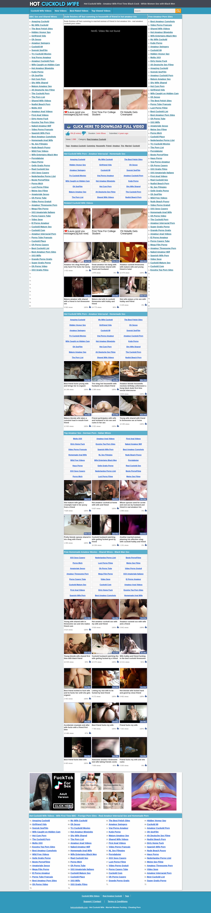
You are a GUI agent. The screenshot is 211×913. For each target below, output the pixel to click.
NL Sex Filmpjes (40, 144)
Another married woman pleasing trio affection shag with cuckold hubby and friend (133, 539)
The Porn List (38, 97)
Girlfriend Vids (39, 36)
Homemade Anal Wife (42, 140)
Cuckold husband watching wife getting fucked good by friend (104, 539)
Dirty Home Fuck (40, 118)
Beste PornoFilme (40, 180)
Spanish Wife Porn (41, 133)
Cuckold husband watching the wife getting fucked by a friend (105, 657)
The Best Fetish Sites (42, 28)
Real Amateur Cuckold (96, 139)
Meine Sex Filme (40, 191)
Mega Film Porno (40, 209)
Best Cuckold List (40, 248)
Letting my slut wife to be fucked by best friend (102, 692)
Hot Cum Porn (39, 79)
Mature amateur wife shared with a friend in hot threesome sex (77, 301)
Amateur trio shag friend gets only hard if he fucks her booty (77, 266)
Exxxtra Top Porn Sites (43, 122)
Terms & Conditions (118, 901)
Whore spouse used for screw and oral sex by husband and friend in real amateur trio (132, 505)
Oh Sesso (36, 39)
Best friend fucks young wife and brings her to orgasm (76, 385)
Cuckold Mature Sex (42, 227)
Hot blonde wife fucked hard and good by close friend (132, 692)
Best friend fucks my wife (103, 725)
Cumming (91, 146)
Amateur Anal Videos (42, 111)
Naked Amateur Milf (41, 126)
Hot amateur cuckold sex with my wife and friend (104, 623)
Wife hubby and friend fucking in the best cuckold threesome (133, 657)
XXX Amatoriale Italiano (43, 212)
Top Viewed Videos (101, 11)
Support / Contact (92, 901)
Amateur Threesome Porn (44, 205)
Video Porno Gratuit (41, 201)
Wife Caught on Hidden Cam (46, 64)
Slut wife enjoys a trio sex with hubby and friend (133, 300)
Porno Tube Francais (42, 237)
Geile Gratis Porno (41, 165)
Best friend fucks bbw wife (75, 760)
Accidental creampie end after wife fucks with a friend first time (77, 727)
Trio (122, 146)
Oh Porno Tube (39, 198)
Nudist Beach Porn (41, 104)
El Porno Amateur (40, 223)
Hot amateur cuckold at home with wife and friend (104, 504)
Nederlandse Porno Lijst (44, 176)
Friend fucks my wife (129, 725)
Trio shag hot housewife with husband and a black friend (104, 385)
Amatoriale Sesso (40, 194)
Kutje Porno (37, 72)
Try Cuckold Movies (41, 54)
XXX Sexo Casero (40, 172)
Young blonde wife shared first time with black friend (77, 657)
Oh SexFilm (37, 75)
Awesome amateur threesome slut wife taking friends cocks (104, 761)
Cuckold (136, 146)
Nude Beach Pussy (41, 147)
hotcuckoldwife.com (79, 907)
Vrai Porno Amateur (41, 57)
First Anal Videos (40, 115)
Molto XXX (37, 108)
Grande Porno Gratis (42, 259)
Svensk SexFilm (40, 50)
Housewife (100, 146)
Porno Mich (37, 183)
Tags (68, 146)
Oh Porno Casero (40, 245)
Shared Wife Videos (41, 100)
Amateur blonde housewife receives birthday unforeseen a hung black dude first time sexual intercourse (133, 387)
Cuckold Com (38, 230)
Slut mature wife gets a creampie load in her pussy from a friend (75, 505)
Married (128, 146)
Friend (109, 146)
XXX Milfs (36, 255)
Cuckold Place (39, 241)
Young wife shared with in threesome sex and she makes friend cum (77, 624)
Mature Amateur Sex (42, 86)
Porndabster (38, 158)
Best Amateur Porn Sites (44, 252)
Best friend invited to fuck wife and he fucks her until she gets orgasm (77, 693)
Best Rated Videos (79, 11)
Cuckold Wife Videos (41, 11)
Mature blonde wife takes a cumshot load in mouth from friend (76, 420)
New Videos (60, 11)
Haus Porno (37, 162)
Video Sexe (37, 219)
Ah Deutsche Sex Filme (43, 90)
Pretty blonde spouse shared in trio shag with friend (77, 538)
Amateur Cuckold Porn (43, 61)
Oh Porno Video (39, 266)
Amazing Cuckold (40, 21)
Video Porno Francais (42, 129)
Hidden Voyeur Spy (41, 32)
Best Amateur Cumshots (44, 136)
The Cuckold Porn (41, 93)
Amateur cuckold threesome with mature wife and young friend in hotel (132, 267)
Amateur (116, 146)
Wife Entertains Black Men (45, 154)
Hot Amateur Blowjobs (43, 68)
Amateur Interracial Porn (44, 234)
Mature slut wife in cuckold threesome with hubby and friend (103, 301)
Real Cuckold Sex (40, 169)
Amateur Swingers (41, 43)
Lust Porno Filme (40, 187)
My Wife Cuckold (40, 25)
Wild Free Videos (40, 151)
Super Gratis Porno (41, 263)
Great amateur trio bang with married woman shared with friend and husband (104, 267)
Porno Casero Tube (41, 216)
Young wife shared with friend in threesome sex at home (132, 419)
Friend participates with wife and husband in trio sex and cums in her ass (104, 420)
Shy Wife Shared (40, 82)
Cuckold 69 (37, 46)
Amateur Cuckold (78, 146)
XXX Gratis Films (40, 270)
